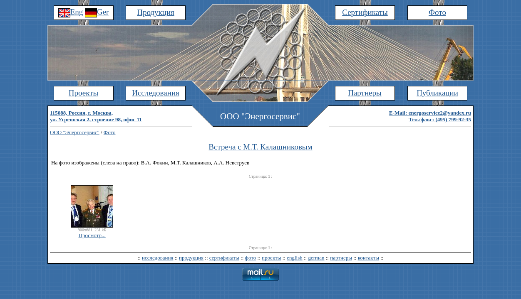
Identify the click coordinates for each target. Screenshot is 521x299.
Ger (97, 11)
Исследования (155, 92)
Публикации (437, 92)
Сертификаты (365, 12)
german (316, 258)
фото (250, 258)
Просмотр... (92, 235)
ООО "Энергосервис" (74, 132)
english (295, 258)
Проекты (83, 92)
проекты (271, 258)
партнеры (341, 258)
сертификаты (224, 258)
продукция (191, 258)
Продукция (155, 12)
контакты (368, 258)
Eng (70, 11)
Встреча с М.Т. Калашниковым (260, 146)
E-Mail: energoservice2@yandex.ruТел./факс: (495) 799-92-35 (430, 116)
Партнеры (365, 92)
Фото (437, 12)
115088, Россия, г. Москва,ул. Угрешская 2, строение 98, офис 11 (96, 116)
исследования (157, 258)
